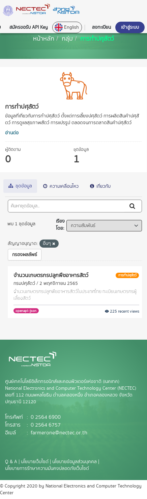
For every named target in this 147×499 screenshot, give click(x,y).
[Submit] (133, 206)
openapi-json (26, 310)
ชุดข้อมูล (20, 186)
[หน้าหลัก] (43, 38)
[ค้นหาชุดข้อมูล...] (66, 206)
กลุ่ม (67, 38)
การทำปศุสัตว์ (97, 38)
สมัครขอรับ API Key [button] (28, 27)
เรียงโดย (60, 225)
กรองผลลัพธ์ (24, 254)
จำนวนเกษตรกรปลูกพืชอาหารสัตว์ (50, 275)
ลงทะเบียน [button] (101, 27)
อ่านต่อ (12, 133)
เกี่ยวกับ (100, 186)
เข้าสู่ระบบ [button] (130, 27)
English (67, 27)
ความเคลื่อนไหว (61, 186)
